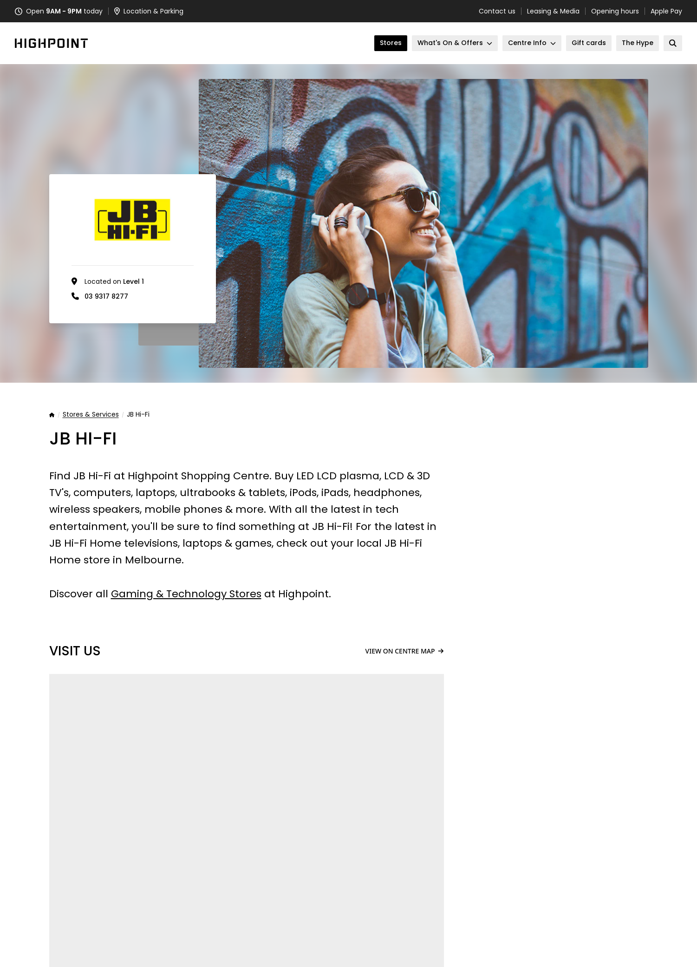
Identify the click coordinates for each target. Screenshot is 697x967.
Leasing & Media (553, 11)
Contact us (497, 11)
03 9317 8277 (106, 296)
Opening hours (615, 11)
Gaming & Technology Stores (186, 594)
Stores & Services (91, 415)
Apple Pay (666, 11)
